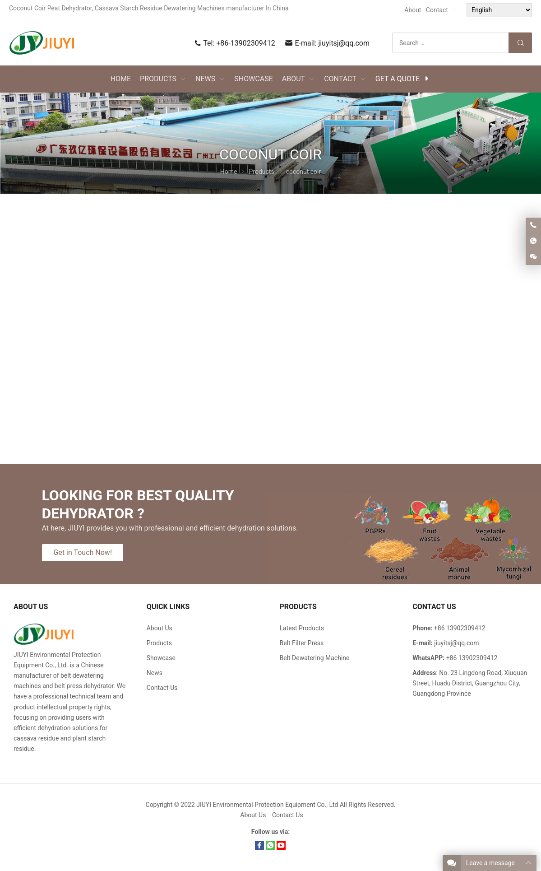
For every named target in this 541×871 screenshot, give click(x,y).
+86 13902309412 (472, 657)
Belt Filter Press (302, 643)
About (412, 10)
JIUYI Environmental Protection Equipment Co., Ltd (268, 804)
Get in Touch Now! (82, 552)
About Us (159, 628)
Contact (437, 10)
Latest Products (302, 628)
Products (159, 643)
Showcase (161, 657)
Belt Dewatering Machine (315, 657)
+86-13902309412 (245, 43)
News (154, 672)
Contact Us (162, 687)
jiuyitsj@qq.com (344, 43)
